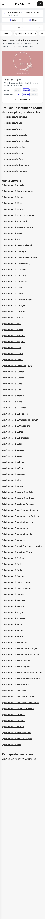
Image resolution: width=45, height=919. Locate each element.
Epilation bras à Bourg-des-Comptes (19, 215)
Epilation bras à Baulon (12, 197)
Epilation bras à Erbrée (12, 317)
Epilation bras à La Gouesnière (16, 426)
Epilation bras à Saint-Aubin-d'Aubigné (19, 648)
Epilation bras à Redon (12, 624)
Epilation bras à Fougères (13, 341)
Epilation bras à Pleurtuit (13, 606)
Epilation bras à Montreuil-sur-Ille (17, 534)
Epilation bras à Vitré (11, 744)
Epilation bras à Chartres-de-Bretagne (19, 257)
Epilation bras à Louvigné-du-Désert (18, 498)
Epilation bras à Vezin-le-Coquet (17, 738)
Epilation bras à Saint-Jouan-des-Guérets (21, 678)
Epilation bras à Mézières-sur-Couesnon (20, 510)
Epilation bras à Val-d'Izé (13, 726)
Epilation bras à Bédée (12, 203)
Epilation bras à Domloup (13, 311)
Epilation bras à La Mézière (14, 432)
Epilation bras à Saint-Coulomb (16, 660)
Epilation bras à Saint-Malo (14, 690)
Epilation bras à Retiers (12, 636)
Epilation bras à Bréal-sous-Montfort (19, 227)
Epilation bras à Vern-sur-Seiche (16, 732)
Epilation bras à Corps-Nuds (15, 281)
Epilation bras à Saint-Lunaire (15, 684)
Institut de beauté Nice (12, 153)
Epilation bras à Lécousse (13, 474)
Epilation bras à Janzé (12, 402)
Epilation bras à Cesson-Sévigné (17, 245)
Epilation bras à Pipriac (12, 570)
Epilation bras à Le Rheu (13, 462)
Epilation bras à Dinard (12, 293)
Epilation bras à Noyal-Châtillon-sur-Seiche (22, 546)
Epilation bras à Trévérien (13, 720)
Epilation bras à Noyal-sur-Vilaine (17, 552)
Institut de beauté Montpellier (15, 141)
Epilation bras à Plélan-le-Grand (16, 588)
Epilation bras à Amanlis (13, 185)
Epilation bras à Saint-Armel (14, 642)
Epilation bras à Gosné (12, 359)
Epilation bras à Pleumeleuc (14, 600)
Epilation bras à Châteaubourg (16, 263)
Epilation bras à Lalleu (12, 444)
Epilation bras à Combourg (14, 275)
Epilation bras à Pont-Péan (14, 618)
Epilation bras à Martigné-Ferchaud (18, 504)
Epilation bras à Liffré (11, 480)
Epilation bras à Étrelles (12, 329)
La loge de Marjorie (12, 80)
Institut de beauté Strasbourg (15, 165)
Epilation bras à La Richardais (15, 438)
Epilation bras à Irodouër (13, 396)
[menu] (3, 3)
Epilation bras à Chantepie (14, 251)
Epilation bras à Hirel (11, 390)
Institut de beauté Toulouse (14, 171)
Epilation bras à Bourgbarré (14, 221)
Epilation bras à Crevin (12, 287)
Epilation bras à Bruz (11, 239)
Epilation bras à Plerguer (13, 594)
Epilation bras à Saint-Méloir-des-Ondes (20, 702)
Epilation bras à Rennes (12, 630)
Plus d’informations (22, 99)
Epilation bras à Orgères (13, 558)
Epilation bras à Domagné (13, 305)
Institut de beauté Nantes (13, 147)
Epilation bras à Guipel (12, 383)
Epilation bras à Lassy (12, 456)
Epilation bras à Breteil (12, 233)
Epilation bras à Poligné (12, 612)
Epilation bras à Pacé (11, 564)
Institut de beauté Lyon (12, 129)
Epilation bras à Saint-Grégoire (16, 666)
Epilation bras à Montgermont (15, 528)
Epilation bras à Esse (11, 323)
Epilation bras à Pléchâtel (13, 576)
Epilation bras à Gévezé (12, 353)
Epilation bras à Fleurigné (13, 335)
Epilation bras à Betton (12, 209)
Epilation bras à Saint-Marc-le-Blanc (18, 696)
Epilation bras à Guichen (13, 371)
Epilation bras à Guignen (13, 377)
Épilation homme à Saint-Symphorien (19, 759)
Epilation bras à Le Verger (13, 468)
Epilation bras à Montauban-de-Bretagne (20, 516)
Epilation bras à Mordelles (14, 540)
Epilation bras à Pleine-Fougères (16, 582)
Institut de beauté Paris (12, 159)
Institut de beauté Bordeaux (14, 117)
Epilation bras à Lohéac (12, 486)
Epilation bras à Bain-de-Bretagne (17, 191)
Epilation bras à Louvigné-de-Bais (17, 492)
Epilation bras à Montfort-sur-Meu (17, 522)
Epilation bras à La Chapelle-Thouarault (20, 420)
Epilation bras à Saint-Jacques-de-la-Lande (22, 672)
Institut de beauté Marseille (14, 135)
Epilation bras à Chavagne (14, 269)
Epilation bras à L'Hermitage (14, 408)
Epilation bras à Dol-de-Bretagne (17, 299)
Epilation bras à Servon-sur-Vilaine (18, 708)
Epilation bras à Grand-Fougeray (17, 365)
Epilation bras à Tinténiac (13, 714)
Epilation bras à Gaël (11, 347)
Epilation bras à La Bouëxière (15, 414)
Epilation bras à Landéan (13, 450)
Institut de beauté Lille (12, 123)
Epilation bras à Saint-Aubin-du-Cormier (20, 654)
